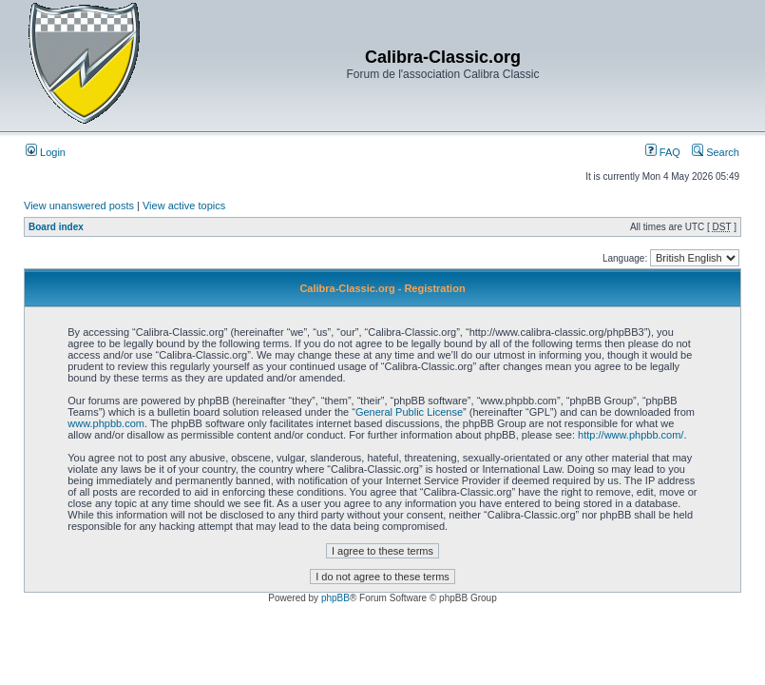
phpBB (335, 598)
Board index (56, 227)
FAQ (662, 152)
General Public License (409, 412)
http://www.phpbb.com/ (630, 434)
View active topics (184, 205)
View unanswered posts (79, 205)
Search (715, 152)
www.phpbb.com (105, 423)
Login (46, 152)
